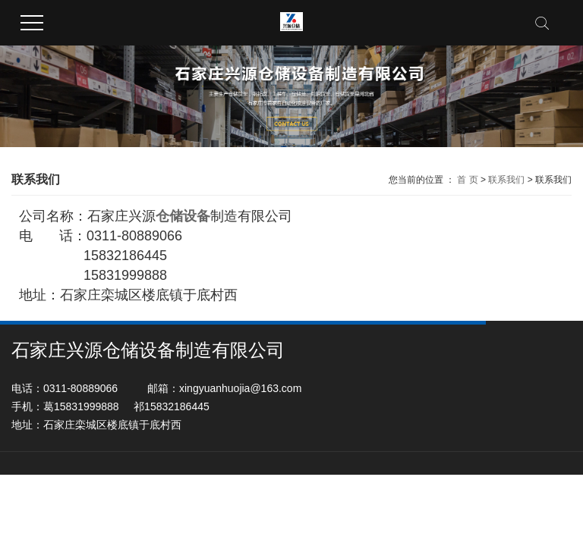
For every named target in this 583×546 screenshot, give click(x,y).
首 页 (467, 179)
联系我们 (506, 179)
